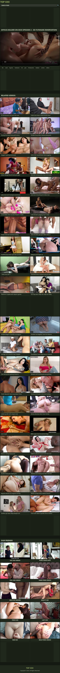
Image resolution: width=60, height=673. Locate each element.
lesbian (37, 68)
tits (2, 68)
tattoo (47, 68)
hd (22, 68)
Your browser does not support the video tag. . (30, 49)
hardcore (17, 68)
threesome (31, 68)
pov (25, 68)
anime (42, 68)
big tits (11, 68)
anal (6, 68)
